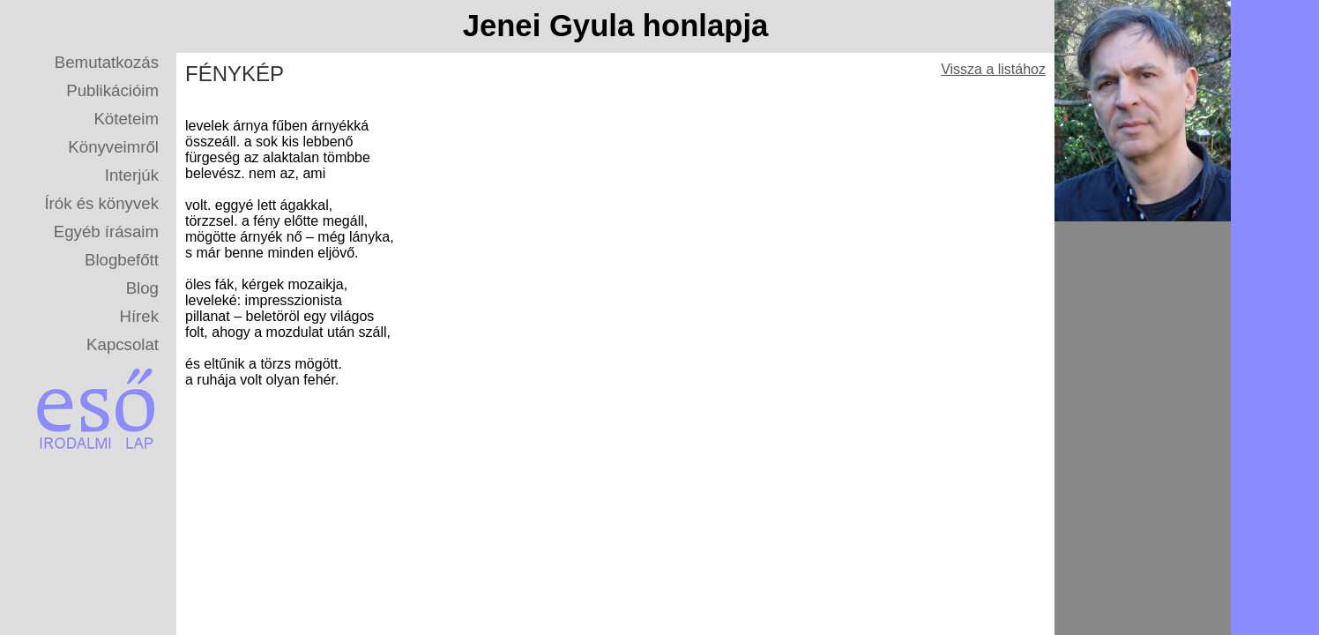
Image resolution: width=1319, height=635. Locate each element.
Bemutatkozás (107, 62)
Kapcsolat (122, 344)
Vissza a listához (993, 69)
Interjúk (132, 175)
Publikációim (112, 90)
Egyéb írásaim (106, 231)
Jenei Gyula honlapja (616, 25)
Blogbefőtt (122, 259)
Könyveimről (113, 147)
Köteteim (126, 118)
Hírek (139, 316)
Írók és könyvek (101, 203)
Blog (142, 288)
